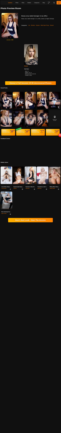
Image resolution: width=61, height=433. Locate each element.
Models (29, 2)
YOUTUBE (40, 263)
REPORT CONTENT (34, 265)
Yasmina (27, 185)
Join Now (59, 2)
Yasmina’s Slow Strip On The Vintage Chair (30, 183)
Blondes (33, 25)
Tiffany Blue (52, 185)
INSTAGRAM (33, 263)
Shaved (52, 25)
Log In (49, 2)
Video (23, 2)
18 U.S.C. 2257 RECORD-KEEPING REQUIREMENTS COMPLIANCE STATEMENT (30, 231)
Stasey (26, 66)
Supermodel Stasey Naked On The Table (18, 183)
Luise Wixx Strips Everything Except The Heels (6, 183)
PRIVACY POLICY (46, 263)
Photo (17, 2)
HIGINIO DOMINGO (15, 263)
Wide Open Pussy (45, 25)
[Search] (54, 3)
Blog (44, 2)
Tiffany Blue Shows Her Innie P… (55, 183)
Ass (29, 25)
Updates (10, 2)
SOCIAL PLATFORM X (25, 263)
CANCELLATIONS (25, 265)
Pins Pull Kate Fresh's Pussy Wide (6, 208)
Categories (36, 2)
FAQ (41, 265)
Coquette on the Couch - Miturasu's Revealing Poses (43, 183)
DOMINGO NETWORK (21, 260)
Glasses (38, 25)
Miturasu (40, 185)
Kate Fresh (3, 210)
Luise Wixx (3, 185)
